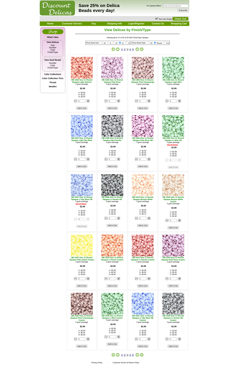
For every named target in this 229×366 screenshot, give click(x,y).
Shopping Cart (179, 23)
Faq (93, 23)
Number (52, 47)
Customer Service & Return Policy (126, 363)
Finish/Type (52, 52)
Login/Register (136, 23)
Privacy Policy (96, 363)
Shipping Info (114, 23)
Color (52, 50)
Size (53, 45)
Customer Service (72, 23)
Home (50, 23)
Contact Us (158, 23)
